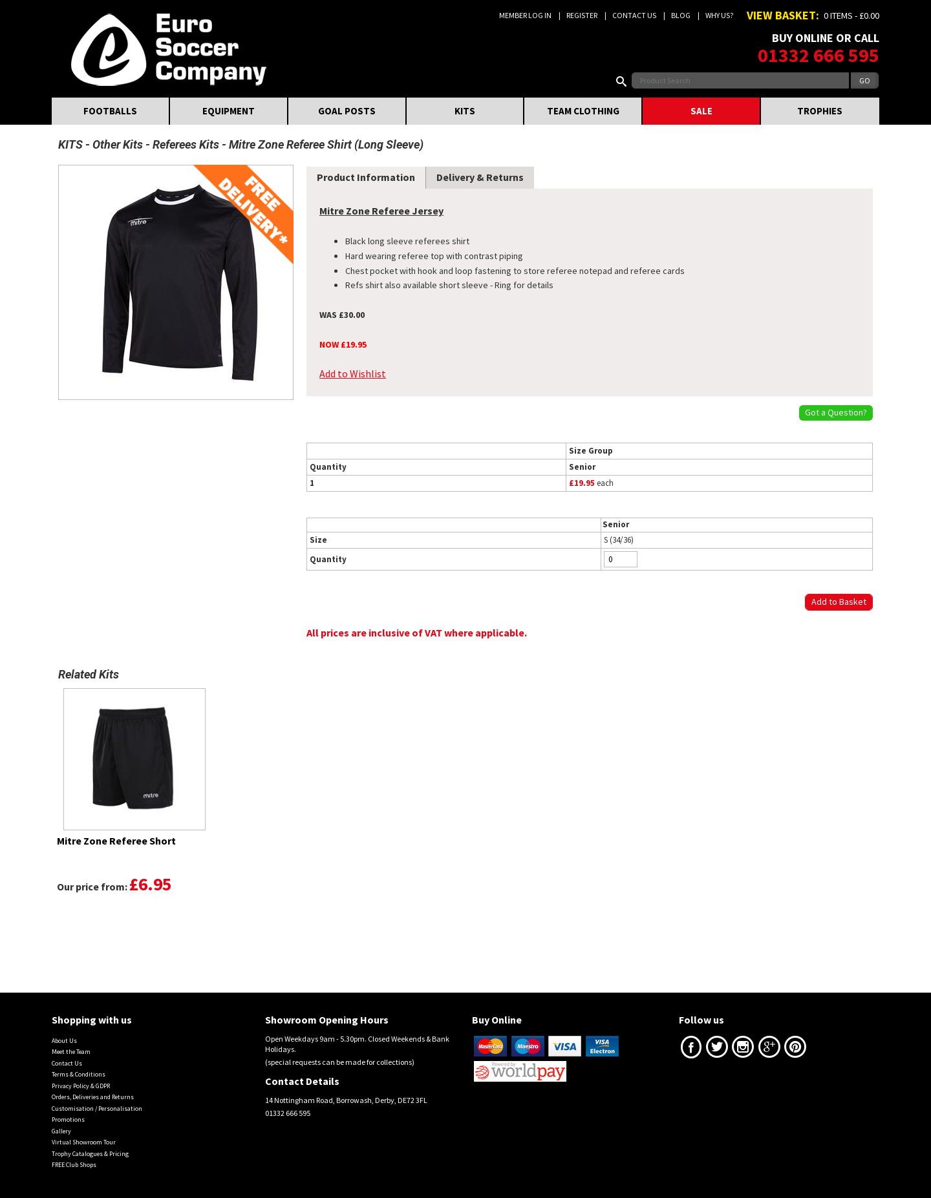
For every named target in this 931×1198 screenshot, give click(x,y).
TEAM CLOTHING (583, 111)
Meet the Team (71, 1051)
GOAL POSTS (347, 111)
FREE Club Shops (74, 1165)
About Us (64, 1040)
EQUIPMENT (228, 111)
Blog (680, 15)
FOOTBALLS (110, 111)
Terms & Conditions (78, 1074)
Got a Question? (836, 412)
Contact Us (634, 15)
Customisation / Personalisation (97, 1108)
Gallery (61, 1131)
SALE (701, 111)
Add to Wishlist (352, 373)
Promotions (68, 1119)
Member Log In (525, 15)
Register (581, 15)
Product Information (366, 177)
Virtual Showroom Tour (84, 1142)
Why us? (719, 15)
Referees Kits (186, 144)
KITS (465, 111)
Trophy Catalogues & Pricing (90, 1154)
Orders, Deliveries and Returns (93, 1097)
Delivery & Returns (480, 177)
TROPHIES (819, 111)
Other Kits (117, 144)
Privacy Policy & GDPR (81, 1086)
